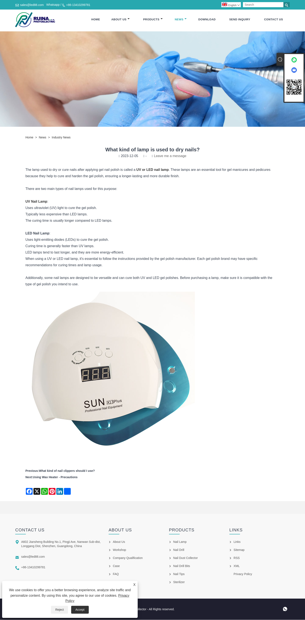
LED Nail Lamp (37, 233)
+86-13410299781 (78, 5)
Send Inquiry (239, 19)
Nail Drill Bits (181, 566)
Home (95, 19)
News (181, 19)
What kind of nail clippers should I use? (67, 471)
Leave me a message (170, 156)
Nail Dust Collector (185, 558)
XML (237, 566)
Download (207, 19)
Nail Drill (178, 550)
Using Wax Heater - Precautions (55, 477)
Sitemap (239, 550)
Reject (59, 609)
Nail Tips (179, 574)
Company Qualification (128, 558)
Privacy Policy (243, 574)
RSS (237, 558)
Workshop (119, 550)
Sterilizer (179, 582)
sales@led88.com (32, 5)
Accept (80, 609)
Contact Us (273, 19)
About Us (120, 19)
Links (237, 542)
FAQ (116, 574)
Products (153, 19)
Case (116, 566)
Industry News (61, 137)
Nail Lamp (180, 542)
